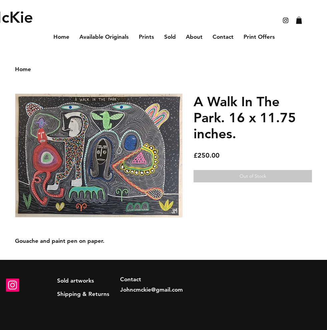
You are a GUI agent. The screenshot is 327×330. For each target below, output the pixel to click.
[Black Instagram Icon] (285, 20)
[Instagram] (12, 285)
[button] (299, 20)
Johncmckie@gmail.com (151, 289)
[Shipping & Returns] (83, 294)
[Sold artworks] (75, 281)
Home (23, 69)
